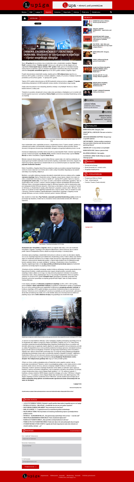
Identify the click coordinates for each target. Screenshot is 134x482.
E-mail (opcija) (52, 460)
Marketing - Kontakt (73, 475)
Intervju (76, 12)
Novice (24, 12)
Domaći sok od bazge (91, 165)
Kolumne (57, 12)
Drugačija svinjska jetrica (92, 169)
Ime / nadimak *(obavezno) (52, 437)
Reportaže (67, 12)
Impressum (44, 475)
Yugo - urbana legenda (91, 180)
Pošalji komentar (30, 467)
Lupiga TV (39, 12)
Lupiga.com (88, 227)
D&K (31, 12)
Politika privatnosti (88, 475)
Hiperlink (48, 12)
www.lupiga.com (71, 477)
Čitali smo (85, 12)
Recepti (89, 161)
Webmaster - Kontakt (57, 475)
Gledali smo (96, 12)
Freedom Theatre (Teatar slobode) (95, 182)
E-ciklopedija (93, 174)
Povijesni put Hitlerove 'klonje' (93, 178)
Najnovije (88, 17)
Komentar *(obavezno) (52, 449)
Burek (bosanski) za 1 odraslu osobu (95, 167)
